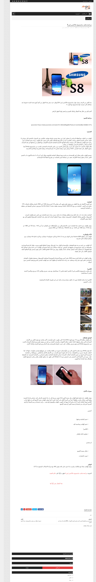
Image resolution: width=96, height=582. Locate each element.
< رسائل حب (28, 178)
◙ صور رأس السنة (27, 147)
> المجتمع (25, 116)
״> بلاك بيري (28, 106)
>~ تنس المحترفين (27, 126)
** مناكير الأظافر (14, 196)
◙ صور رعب (20, 147)
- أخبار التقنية (29, 47)
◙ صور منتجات (13, 157)
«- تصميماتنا (12, 223)
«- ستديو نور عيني (27, 229)
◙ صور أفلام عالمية (27, 136)
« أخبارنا (22, 223)
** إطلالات (29, 190)
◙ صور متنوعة (20, 155)
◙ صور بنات (18, 142)
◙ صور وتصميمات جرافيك (26, 163)
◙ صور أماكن (19, 136)
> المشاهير (13, 116)
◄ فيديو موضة (28, 213)
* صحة (18, 185)
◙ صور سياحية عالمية (27, 149)
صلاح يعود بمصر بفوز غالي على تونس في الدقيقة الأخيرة (21, 72)
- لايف (30, 57)
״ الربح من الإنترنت (15, 95)
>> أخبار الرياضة (12, 121)
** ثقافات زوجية (20, 193)
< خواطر (19, 175)
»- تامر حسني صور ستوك (26, 234)
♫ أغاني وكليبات (19, 216)
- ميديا (30, 62)
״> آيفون (19, 103)
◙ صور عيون (15, 152)
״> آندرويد (25, 103)
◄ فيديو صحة (28, 211)
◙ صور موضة (16, 160)
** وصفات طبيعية (27, 201)
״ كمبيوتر (29, 101)
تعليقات (14, 40)
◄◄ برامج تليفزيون (20, 213)
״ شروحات (15, 98)
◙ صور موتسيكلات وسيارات (26, 160)
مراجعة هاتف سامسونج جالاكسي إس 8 (73, 494)
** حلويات (13, 193)
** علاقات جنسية (28, 196)
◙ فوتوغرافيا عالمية (27, 168)
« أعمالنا (18, 223)
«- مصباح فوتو (19, 229)
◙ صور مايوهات (28, 155)
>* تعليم (25, 121)
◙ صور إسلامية (12, 139)
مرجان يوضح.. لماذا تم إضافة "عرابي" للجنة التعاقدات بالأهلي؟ (20, 69)
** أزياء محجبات (16, 188)
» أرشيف (12, 231)
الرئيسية (86, 1)
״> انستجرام (13, 103)
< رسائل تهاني (13, 175)
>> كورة (21, 124)
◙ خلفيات (25, 134)
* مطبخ (13, 185)
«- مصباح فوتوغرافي (27, 231)
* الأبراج (29, 185)
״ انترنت (29, 98)
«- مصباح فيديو (18, 231)
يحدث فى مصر (81, 1)
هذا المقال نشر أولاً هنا (61, 504)
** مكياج (21, 196)
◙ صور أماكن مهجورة (27, 139)
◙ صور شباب (28, 152)
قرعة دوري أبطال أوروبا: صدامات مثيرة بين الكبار (21, 76)
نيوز (59, 27)
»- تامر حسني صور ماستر (15, 234)
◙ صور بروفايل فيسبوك (26, 142)
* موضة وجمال (28, 188)
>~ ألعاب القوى (16, 124)
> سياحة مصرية (12, 118)
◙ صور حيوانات (18, 144)
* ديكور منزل (23, 185)
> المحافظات (18, 116)
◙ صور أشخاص (19, 134)
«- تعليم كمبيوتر (19, 226)
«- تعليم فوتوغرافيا (27, 226)
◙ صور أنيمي (19, 139)
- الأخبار (29, 50)
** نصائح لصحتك (28, 198)
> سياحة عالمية (20, 118)
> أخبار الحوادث (23, 113)
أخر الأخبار (80, 14)
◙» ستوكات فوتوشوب (18, 168)
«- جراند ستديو (11, 226)
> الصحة (11, 113)
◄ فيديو (18, 208)
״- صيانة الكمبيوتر (15, 101)
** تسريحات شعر (27, 193)
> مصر (30, 121)
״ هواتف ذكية (23, 101)
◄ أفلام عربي (24, 208)
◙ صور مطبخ (20, 157)
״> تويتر (22, 106)
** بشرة (14, 190)
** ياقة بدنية (20, 201)
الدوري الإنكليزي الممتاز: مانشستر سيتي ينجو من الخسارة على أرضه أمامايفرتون (21, 79)
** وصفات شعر (12, 198)
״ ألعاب (22, 95)
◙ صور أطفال (11, 134)
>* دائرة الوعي (19, 121)
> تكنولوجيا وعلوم (27, 118)
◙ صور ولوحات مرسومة (26, 165)
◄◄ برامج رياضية (27, 216)
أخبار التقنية (68, 27)
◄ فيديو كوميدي (21, 211)
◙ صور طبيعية (21, 152)
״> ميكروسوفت (17, 106)
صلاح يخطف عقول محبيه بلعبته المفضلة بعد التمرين (20, 75)
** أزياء (22, 188)
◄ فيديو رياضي (12, 208)
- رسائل (29, 52)
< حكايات (24, 175)
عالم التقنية (63, 27)
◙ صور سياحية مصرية (17, 149)
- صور (30, 55)
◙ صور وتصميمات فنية (15, 163)
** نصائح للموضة (20, 198)
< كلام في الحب (14, 178)
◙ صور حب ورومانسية (27, 144)
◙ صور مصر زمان (27, 157)
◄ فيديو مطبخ (13, 211)
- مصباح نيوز (29, 60)
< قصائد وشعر (21, 178)
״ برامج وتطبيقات (22, 98)
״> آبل (30, 103)
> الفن (30, 116)
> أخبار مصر (16, 113)
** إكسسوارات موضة (21, 190)
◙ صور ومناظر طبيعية (16, 165)
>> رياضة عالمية (28, 124)
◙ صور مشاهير (13, 155)
